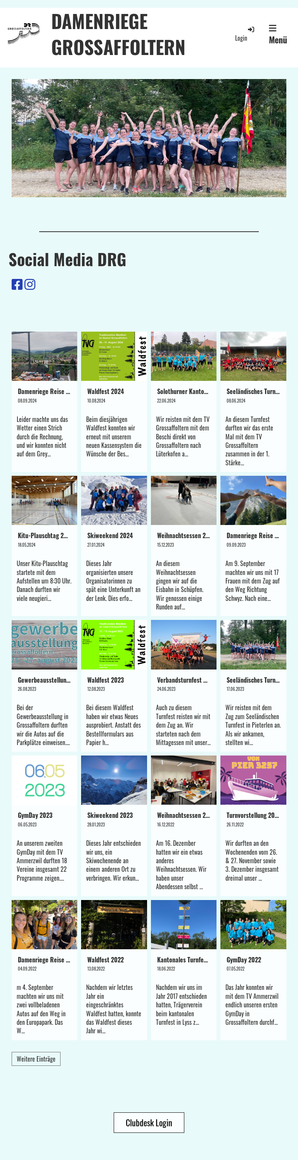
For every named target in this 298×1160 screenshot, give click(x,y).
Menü (278, 35)
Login (245, 34)
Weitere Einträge (36, 1059)
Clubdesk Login (149, 1122)
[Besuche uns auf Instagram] (29, 283)
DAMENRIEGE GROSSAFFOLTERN (118, 34)
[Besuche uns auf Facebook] (17, 283)
